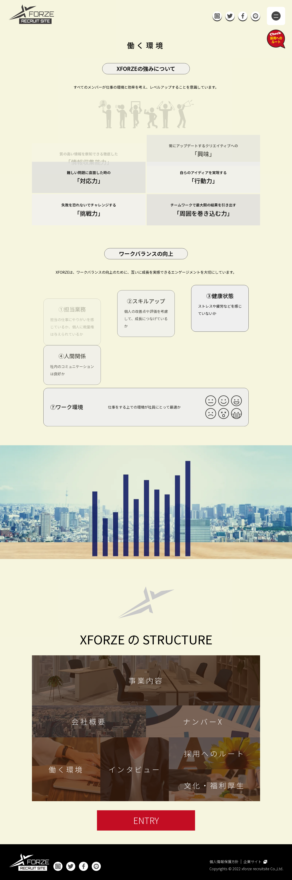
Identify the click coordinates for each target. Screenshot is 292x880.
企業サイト (255, 861)
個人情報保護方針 (224, 861)
